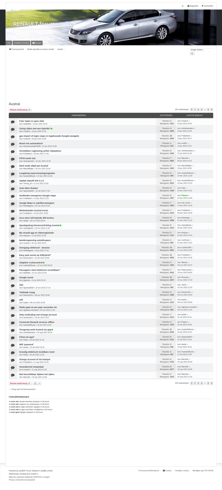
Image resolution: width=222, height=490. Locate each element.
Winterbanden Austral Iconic (33, 210)
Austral (14, 104)
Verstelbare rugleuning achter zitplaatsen (40, 151)
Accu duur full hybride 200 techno (36, 218)
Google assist (26, 277)
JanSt (183, 285)
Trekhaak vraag (27, 292)
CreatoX (184, 121)
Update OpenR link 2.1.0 (31, 180)
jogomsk (26, 280)
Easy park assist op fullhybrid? (35, 255)
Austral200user (29, 176)
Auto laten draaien (28, 188)
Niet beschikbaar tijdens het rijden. (37, 374)
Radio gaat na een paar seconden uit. (38, 307)
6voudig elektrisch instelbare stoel (36, 352)
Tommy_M (27, 183)
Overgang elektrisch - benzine (34, 247)
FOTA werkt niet (27, 158)
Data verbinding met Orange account (38, 315)
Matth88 (26, 273)
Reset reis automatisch (31, 143)
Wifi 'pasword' (26, 344)
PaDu (25, 340)
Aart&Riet (27, 124)
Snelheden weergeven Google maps (37, 195)
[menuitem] (21, 43)
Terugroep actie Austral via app (35, 329)
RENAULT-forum (34, 24)
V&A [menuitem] (9, 43)
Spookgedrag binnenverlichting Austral (39, 225)
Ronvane (185, 277)
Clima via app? (26, 337)
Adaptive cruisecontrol (30, 262)
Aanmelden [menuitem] (207, 6)
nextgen (47, 477)
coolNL (184, 143)
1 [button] (194, 109)
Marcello (184, 158)
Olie (21, 285)
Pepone (184, 195)
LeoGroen (185, 240)
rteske (25, 221)
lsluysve (26, 236)
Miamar (184, 262)
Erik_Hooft (185, 203)
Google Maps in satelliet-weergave (36, 203)
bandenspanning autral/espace (35, 240)
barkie (25, 303)
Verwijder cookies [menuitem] (182, 471)
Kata (183, 188)
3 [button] (201, 109)
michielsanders (187, 128)
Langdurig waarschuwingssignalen (37, 173)
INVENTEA (37, 477)
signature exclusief (30, 310)
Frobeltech (185, 136)
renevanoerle (28, 161)
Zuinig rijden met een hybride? (35, 128)
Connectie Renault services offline (36, 322)
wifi (21, 300)
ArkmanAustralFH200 (32, 146)
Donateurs (155, 471)
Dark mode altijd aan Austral (33, 166)
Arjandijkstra (28, 228)
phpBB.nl (34, 474)
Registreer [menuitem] (192, 6)
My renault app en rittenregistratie (36, 233)
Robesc (184, 322)
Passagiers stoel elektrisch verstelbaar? (39, 270)
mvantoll (26, 139)
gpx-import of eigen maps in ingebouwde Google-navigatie (49, 136)
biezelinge (185, 218)
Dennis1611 (28, 258)
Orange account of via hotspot (34, 359)
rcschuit (26, 243)
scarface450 (186, 247)
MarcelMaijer (28, 169)
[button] (191, 109)
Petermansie (186, 270)
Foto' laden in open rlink (31, 121)
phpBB (21, 471)
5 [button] (208, 109)
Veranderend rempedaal (31, 367)
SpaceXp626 (28, 191)
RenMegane (28, 206)
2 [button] (198, 109)
